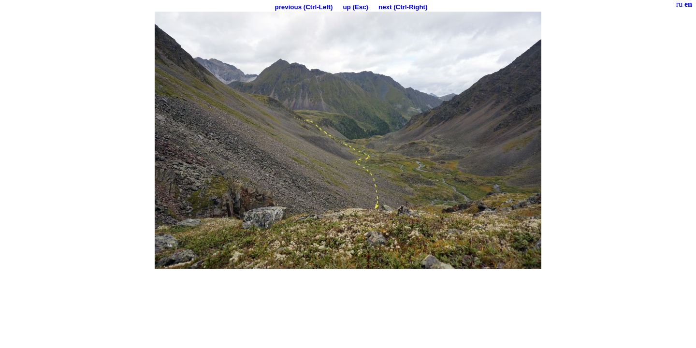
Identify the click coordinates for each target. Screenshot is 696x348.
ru (679, 4)
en (688, 4)
